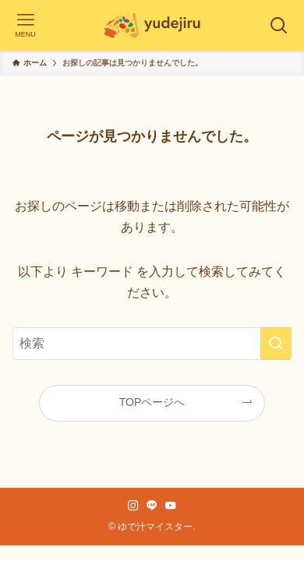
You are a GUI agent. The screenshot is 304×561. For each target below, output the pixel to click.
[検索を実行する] (276, 343)
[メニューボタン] (25, 25)
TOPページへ (152, 402)
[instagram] (133, 506)
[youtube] (171, 506)
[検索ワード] (152, 343)
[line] (152, 506)
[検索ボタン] (278, 25)
